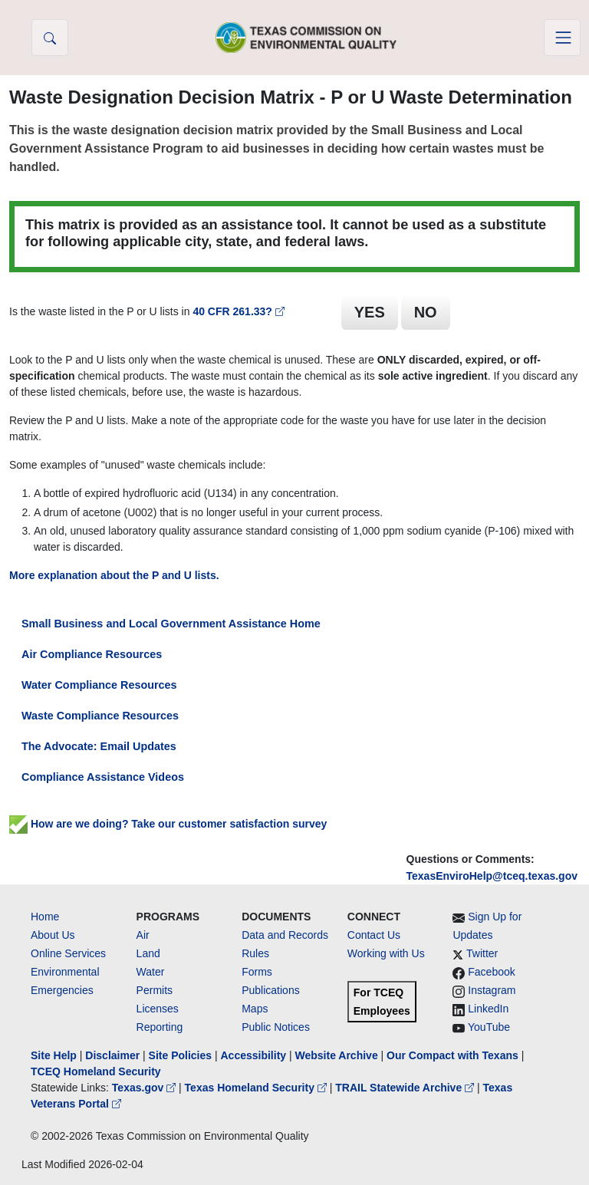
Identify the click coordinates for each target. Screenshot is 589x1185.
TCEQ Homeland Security (96, 1071)
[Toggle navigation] (562, 37)
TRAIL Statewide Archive (406, 1087)
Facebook (491, 972)
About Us (53, 935)
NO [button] (425, 312)
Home (45, 916)
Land (148, 953)
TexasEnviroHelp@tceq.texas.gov (491, 876)
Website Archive (336, 1055)
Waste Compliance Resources (100, 715)
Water (151, 972)
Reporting (160, 1027)
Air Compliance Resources (91, 654)
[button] (49, 37)
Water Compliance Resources (99, 685)
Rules (255, 953)
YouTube (489, 1027)
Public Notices (276, 1027)
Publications (271, 990)
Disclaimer (112, 1055)
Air (143, 935)
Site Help (54, 1055)
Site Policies (180, 1055)
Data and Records (285, 935)
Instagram (491, 990)
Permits (155, 990)
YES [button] (369, 312)
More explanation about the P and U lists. (114, 575)
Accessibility (254, 1055)
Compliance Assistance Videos (102, 777)
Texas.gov (145, 1087)
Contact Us (373, 935)
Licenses (158, 1008)
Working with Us (386, 953)
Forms (257, 972)
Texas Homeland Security (257, 1087)
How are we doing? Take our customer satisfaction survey (168, 824)
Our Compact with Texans (452, 1055)
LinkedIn (488, 1008)
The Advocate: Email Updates (98, 746)
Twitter (482, 953)
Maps (255, 1008)
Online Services (68, 953)
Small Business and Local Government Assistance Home (171, 623)
